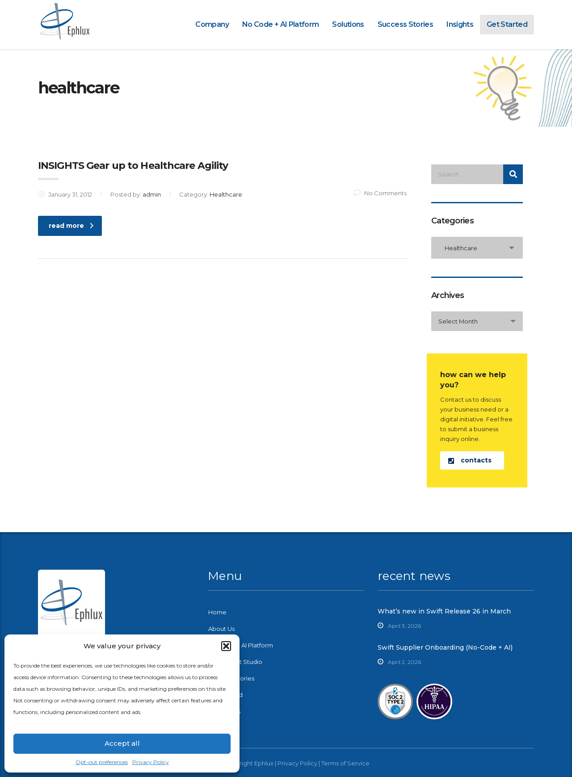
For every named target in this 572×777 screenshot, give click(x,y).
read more (71, 226)
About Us (221, 628)
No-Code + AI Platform (240, 645)
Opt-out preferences (102, 762)
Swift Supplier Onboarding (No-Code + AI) (445, 647)
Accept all (122, 743)
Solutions (348, 24)
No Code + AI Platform (280, 24)
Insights (459, 24)
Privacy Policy (150, 762)
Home (217, 612)
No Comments (380, 193)
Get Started (507, 24)
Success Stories (405, 24)
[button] (226, 646)
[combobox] (477, 248)
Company (212, 24)
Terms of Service (345, 763)
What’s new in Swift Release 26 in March (444, 611)
